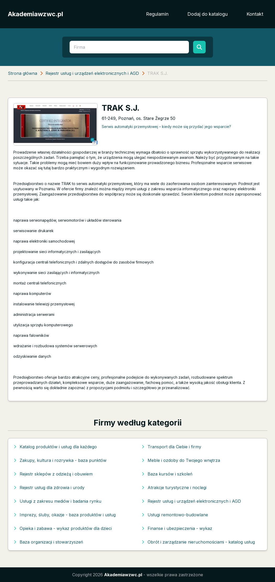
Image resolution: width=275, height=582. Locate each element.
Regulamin (157, 14)
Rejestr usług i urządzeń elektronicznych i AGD (92, 73)
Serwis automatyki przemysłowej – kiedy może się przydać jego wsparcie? (166, 126)
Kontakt (254, 14)
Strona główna (22, 73)
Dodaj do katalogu (207, 14)
